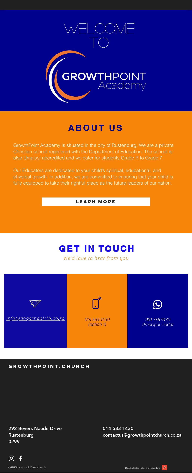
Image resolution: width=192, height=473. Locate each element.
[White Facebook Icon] (21, 458)
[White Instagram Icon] (11, 458)
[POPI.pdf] (164, 468)
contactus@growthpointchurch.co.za (142, 435)
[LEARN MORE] (96, 201)
